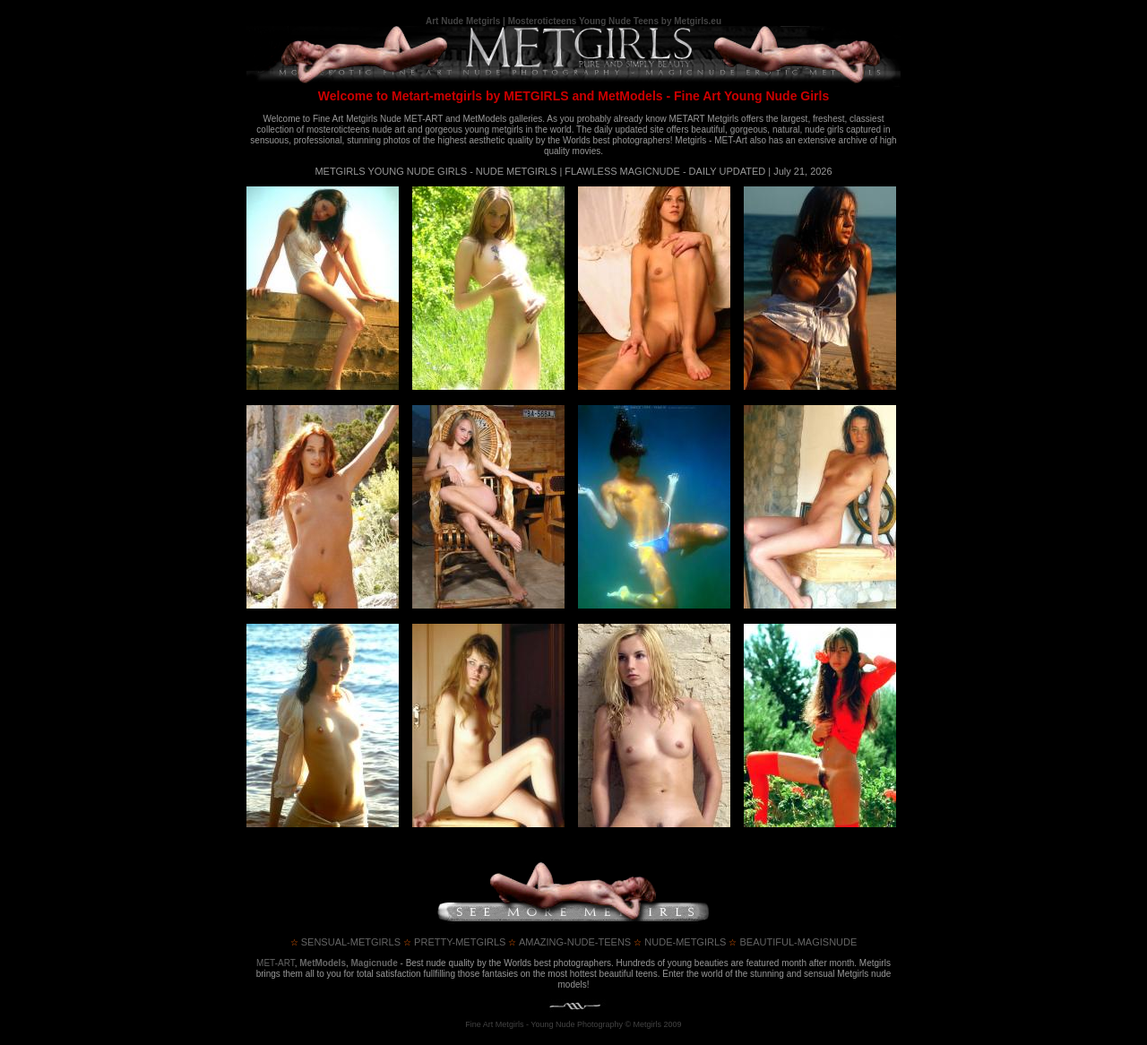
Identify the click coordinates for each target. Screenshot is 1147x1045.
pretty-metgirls (454, 942)
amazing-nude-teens (569, 942)
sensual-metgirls (345, 942)
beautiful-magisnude (793, 942)
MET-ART (275, 963)
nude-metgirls (680, 942)
